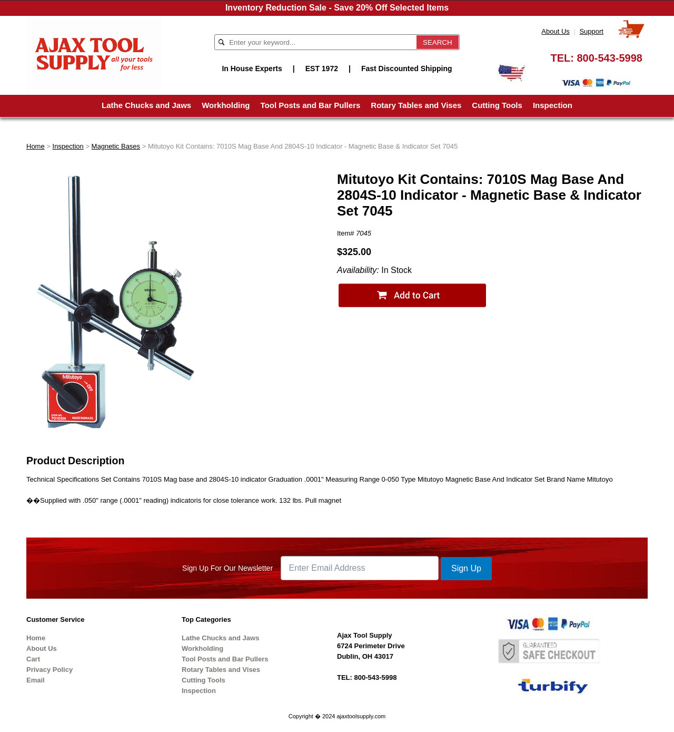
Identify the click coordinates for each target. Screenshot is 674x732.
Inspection (552, 105)
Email (35, 680)
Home (35, 146)
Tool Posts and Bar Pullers (311, 105)
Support (591, 31)
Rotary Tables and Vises (416, 105)
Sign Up (466, 568)
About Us (555, 31)
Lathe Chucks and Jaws (146, 105)
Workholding (226, 105)
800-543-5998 (609, 58)
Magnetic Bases (116, 146)
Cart (33, 659)
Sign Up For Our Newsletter (227, 568)
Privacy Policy (49, 670)
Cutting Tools (497, 105)
